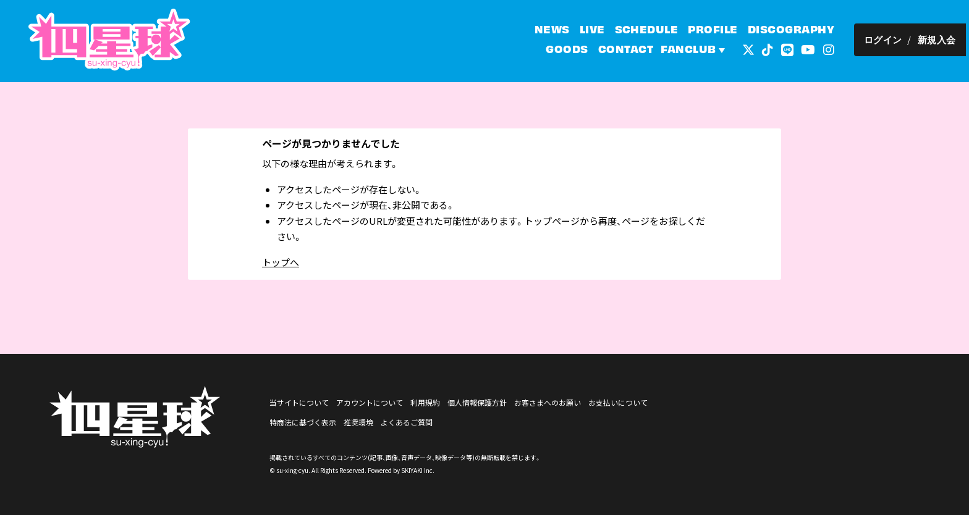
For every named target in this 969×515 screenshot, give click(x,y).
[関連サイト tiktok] (770, 49)
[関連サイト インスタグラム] (831, 49)
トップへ (280, 262)
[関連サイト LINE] (790, 49)
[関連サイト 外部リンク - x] (751, 49)
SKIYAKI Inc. (417, 470)
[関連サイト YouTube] (811, 49)
